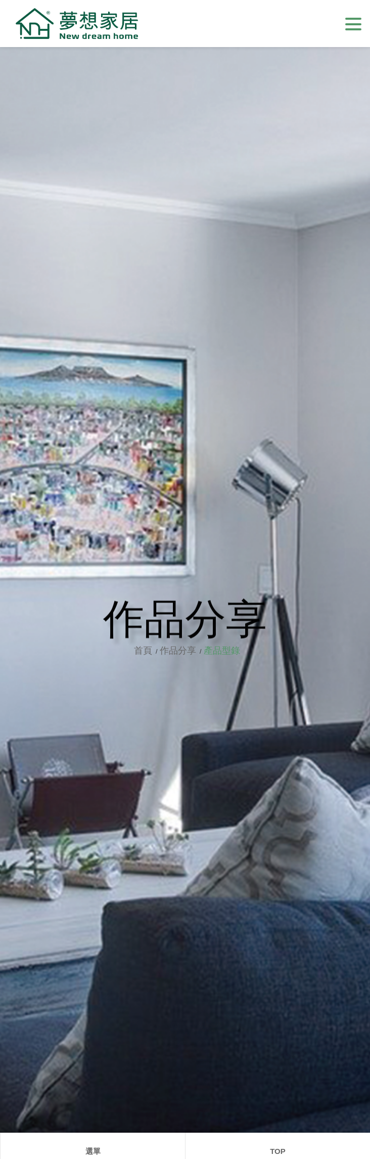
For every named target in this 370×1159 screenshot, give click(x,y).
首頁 (147, 651)
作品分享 (181, 651)
